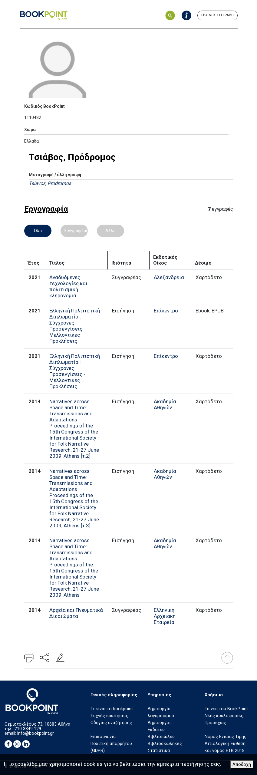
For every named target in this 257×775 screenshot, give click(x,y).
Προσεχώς (215, 722)
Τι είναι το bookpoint (112, 708)
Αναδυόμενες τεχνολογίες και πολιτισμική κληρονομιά (68, 286)
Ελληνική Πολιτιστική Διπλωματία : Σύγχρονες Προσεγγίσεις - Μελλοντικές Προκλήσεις (74, 326)
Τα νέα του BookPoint (226, 708)
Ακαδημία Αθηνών (165, 404)
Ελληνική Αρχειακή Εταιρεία (165, 616)
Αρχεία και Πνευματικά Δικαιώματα (76, 613)
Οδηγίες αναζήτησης (111, 722)
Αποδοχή (241, 764)
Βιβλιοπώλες (161, 736)
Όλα (38, 230)
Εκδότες (156, 729)
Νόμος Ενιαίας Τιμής (225, 736)
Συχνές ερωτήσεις (109, 715)
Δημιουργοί (159, 722)
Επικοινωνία (103, 736)
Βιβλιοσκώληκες (165, 743)
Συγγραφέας (76, 230)
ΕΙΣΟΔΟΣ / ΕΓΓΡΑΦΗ (217, 15)
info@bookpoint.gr (35, 733)
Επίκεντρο (166, 311)
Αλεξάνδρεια (169, 277)
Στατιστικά (159, 750)
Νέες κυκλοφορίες (224, 715)
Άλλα (110, 230)
